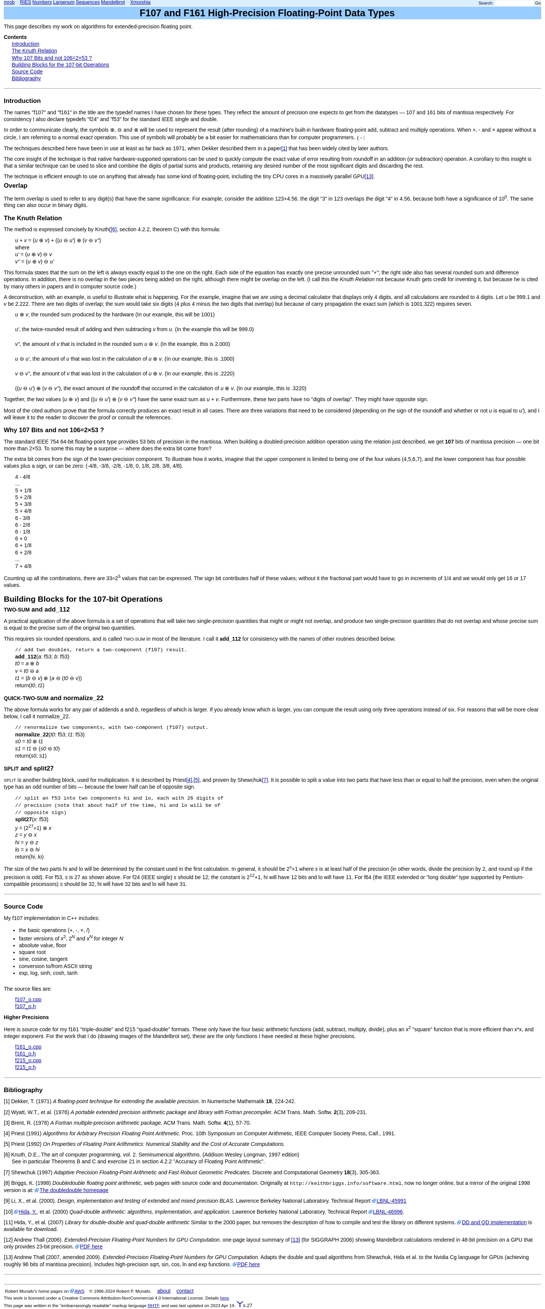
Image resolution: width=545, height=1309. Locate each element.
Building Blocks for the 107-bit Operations (60, 65)
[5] (197, 780)
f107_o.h (25, 1006)
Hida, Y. (28, 1212)
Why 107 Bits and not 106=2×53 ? (52, 58)
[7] (265, 780)
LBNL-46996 (388, 1212)
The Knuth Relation (34, 51)
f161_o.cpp (28, 1047)
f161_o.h (25, 1054)
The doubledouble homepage (73, 1190)
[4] (189, 780)
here (224, 1297)
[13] (368, 176)
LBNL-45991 (391, 1201)
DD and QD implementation (494, 1222)
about (164, 1291)
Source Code (27, 71)
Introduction (25, 44)
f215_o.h (25, 1067)
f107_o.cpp (28, 999)
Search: (486, 3)
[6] (114, 229)
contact (184, 1291)
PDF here (91, 1247)
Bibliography (26, 78)
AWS (79, 1291)
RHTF (153, 1305)
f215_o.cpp (28, 1060)
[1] (284, 148)
